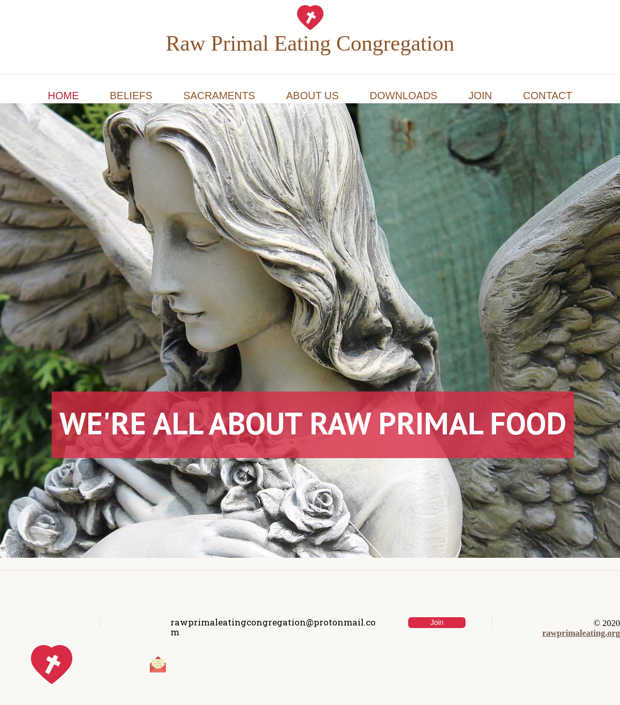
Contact (547, 95)
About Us (312, 95)
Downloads (404, 95)
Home (63, 95)
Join (480, 95)
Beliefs (131, 95)
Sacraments (219, 95)
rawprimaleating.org (581, 633)
